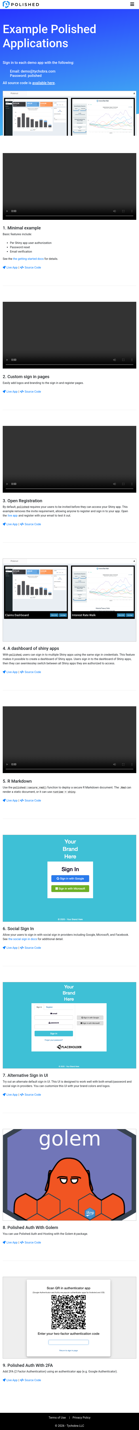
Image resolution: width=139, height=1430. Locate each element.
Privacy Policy (81, 1417)
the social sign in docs (22, 939)
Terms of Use (57, 1417)
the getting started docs (28, 259)
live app (13, 515)
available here (43, 83)
